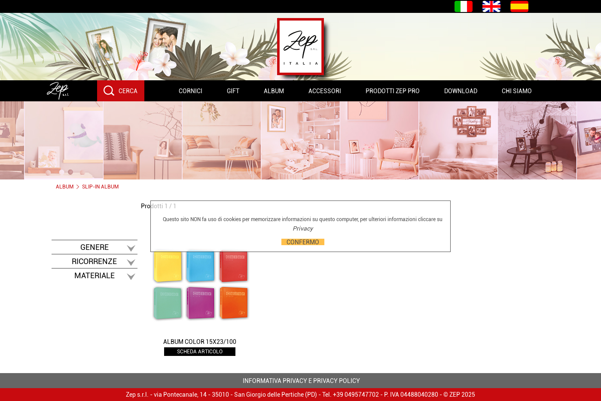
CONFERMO (303, 242)
